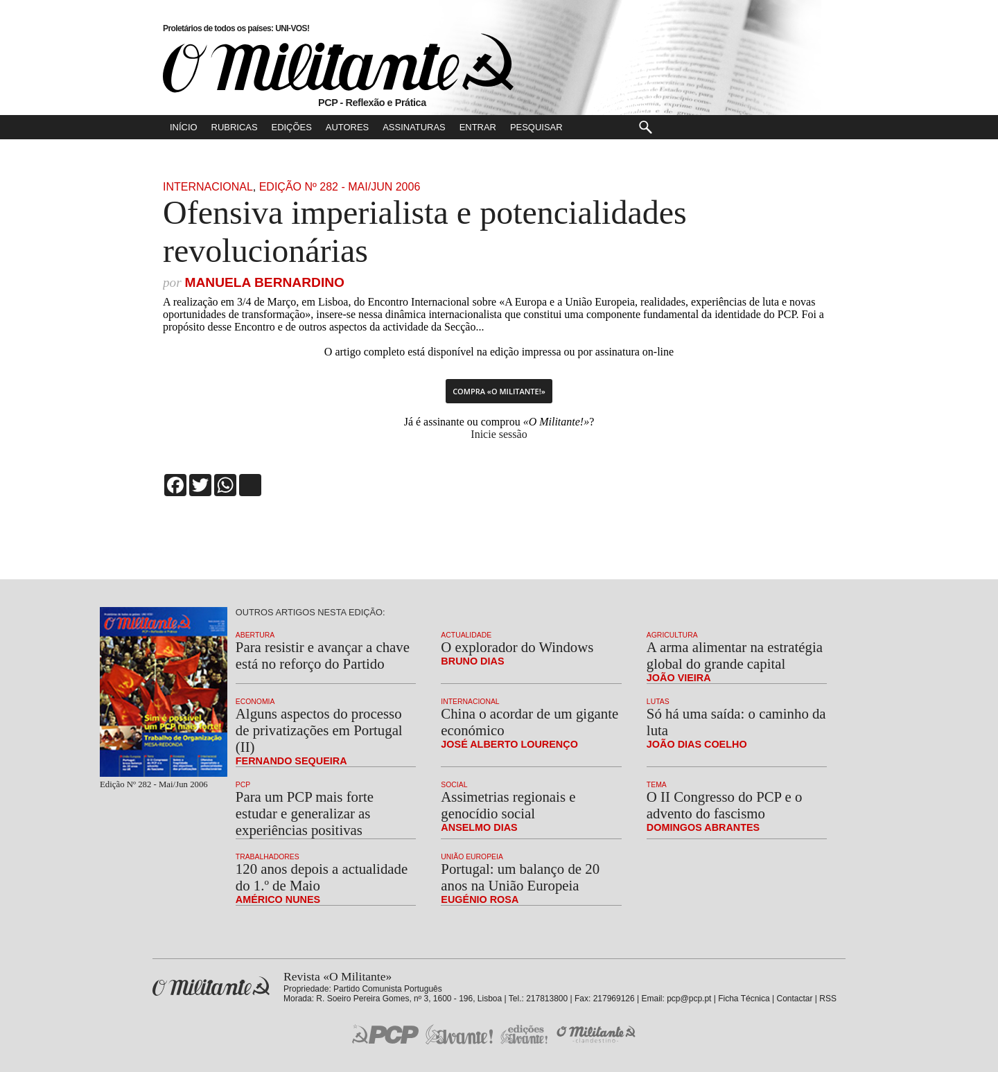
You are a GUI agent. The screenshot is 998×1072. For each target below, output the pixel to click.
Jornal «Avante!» (459, 1034)
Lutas (658, 701)
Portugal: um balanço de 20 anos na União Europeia (520, 877)
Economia (255, 701)
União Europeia (472, 857)
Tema (657, 785)
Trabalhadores (267, 857)
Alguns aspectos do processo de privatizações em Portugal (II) (319, 730)
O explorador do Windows (517, 647)
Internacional (208, 187)
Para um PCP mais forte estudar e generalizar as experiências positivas (305, 813)
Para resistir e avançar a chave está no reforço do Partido (323, 655)
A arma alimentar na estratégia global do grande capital (735, 655)
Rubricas (234, 127)
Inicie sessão (499, 434)
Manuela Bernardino (264, 282)
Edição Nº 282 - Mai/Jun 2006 (340, 187)
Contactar (794, 998)
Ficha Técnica (743, 998)
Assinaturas (414, 127)
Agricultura (672, 635)
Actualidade (466, 635)
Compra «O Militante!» (499, 391)
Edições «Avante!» (524, 1034)
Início (184, 127)
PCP (243, 785)
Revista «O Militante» (211, 986)
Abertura (255, 635)
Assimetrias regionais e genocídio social (508, 805)
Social (454, 785)
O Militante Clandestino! (597, 1034)
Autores (347, 127)
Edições (292, 127)
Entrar (477, 127)
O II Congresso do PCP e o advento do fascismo (725, 805)
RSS (828, 998)
